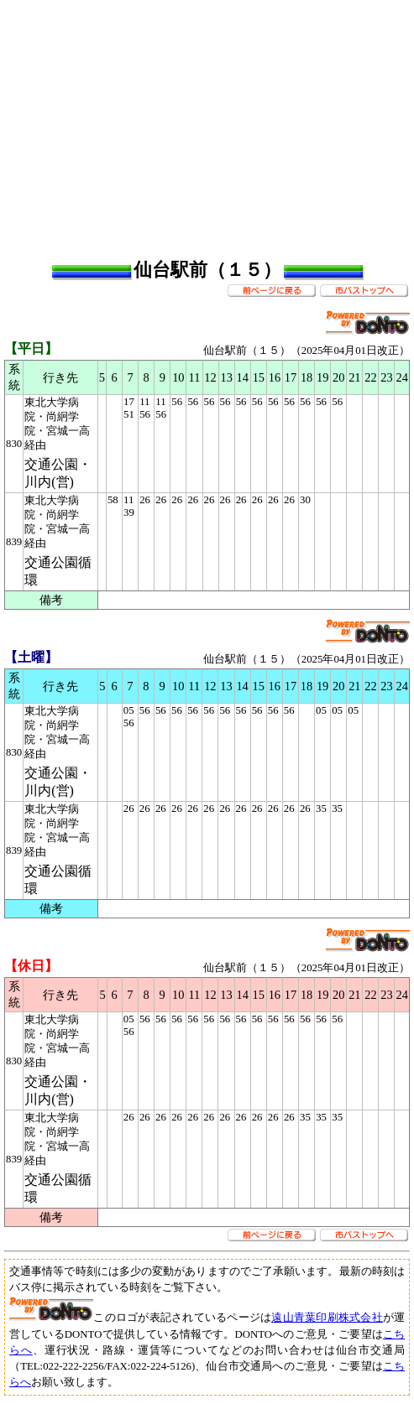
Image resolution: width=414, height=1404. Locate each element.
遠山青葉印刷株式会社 (327, 1317)
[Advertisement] (209, 121)
